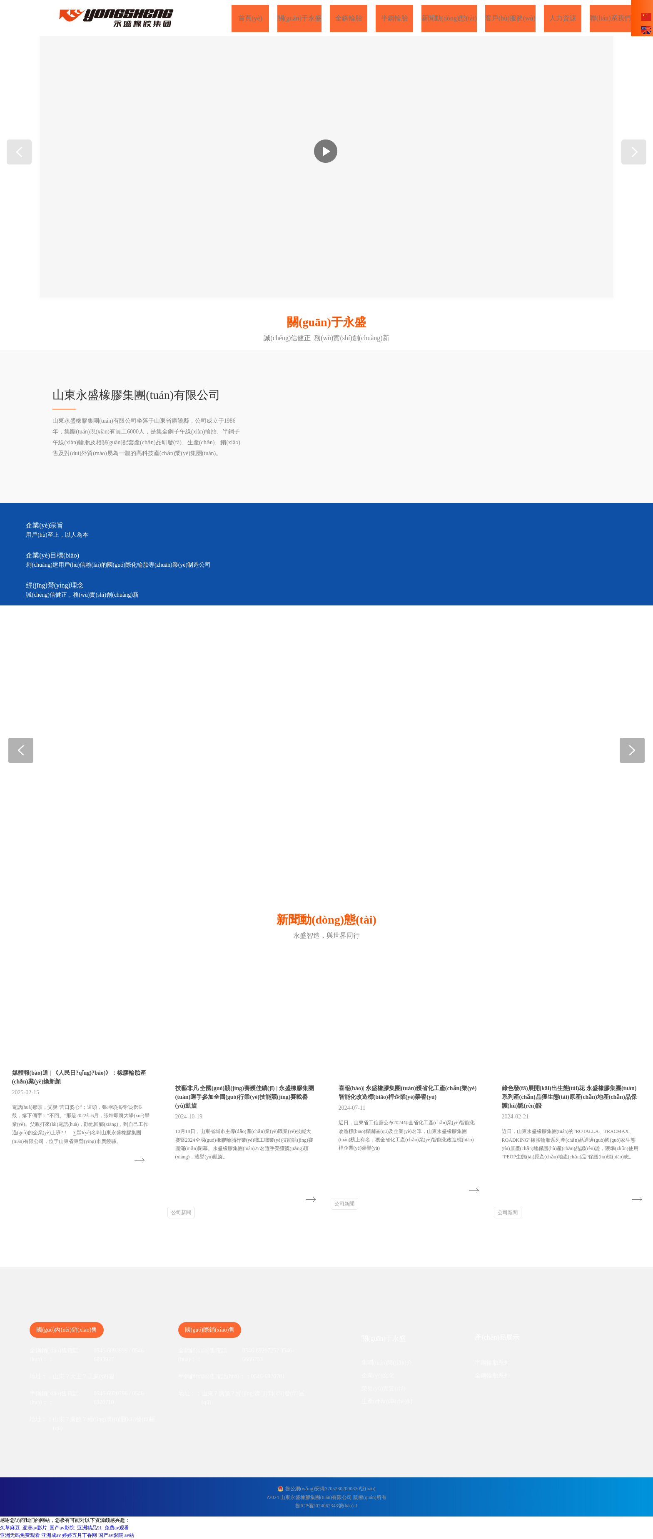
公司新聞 (181, 1212)
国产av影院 (110, 1535)
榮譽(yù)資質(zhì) (383, 1388)
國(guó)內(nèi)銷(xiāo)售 (66, 1330)
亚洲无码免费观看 (20, 1535)
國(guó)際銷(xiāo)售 (210, 1330)
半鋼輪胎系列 (492, 1363)
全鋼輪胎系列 (492, 1375)
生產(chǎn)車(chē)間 (386, 1401)
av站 (129, 1535)
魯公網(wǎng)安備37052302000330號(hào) (330, 1488)
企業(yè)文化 (377, 1375)
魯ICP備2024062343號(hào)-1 (326, 1505)
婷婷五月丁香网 (79, 1535)
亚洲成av (51, 1535)
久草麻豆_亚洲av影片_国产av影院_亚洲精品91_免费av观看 (64, 1528)
